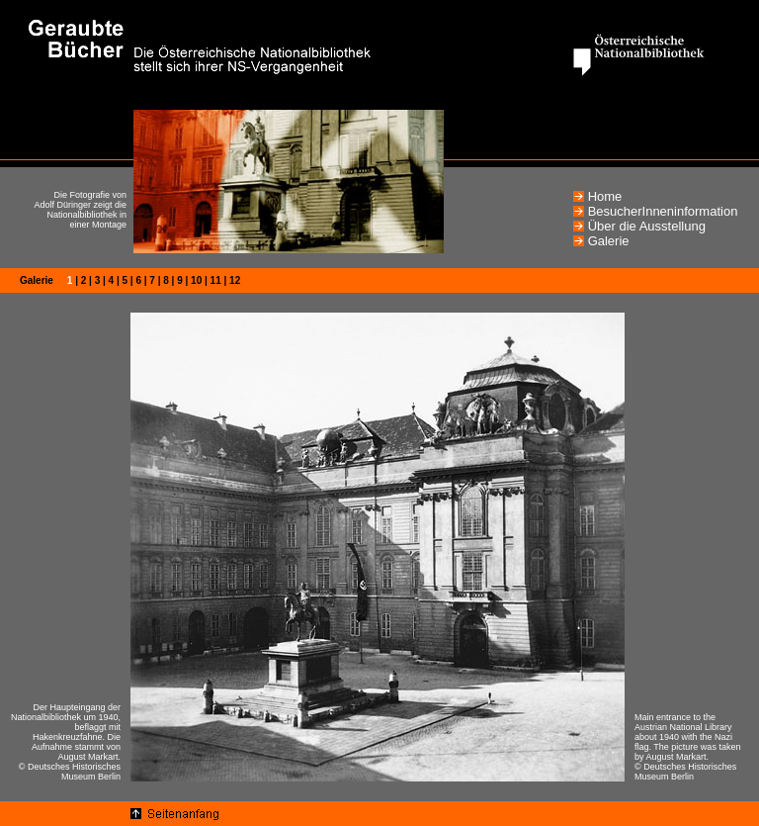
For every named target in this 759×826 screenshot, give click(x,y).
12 (234, 280)
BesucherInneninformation (663, 211)
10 (196, 280)
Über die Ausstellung (647, 226)
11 (216, 280)
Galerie (609, 240)
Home (605, 196)
